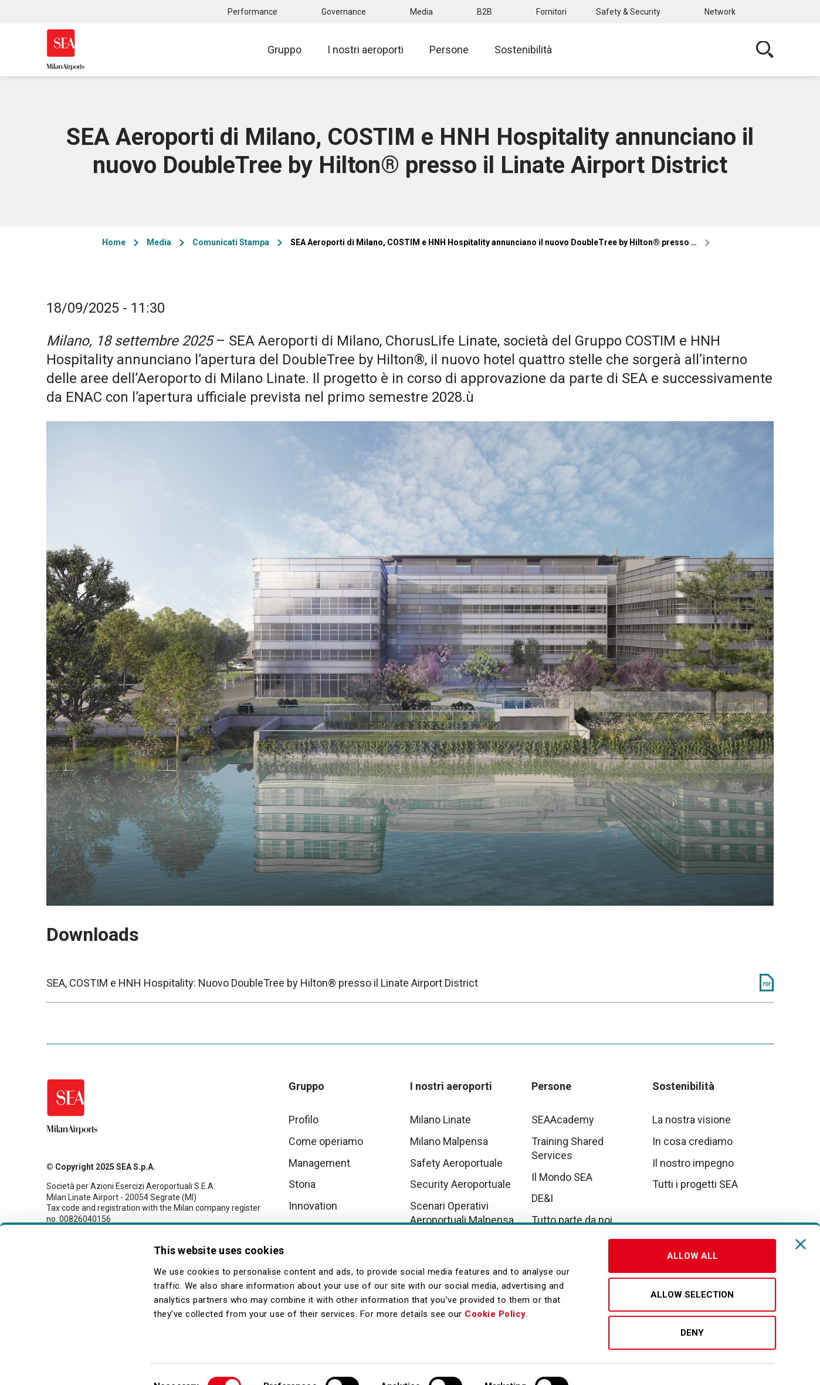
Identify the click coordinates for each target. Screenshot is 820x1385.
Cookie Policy (495, 1286)
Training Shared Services (567, 1148)
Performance (252, 11)
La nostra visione (691, 1119)
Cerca (765, 50)
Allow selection (692, 1267)
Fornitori (551, 11)
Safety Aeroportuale (456, 1163)
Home (114, 242)
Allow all (692, 1228)
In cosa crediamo (692, 1141)
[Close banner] (800, 1216)
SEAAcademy (562, 1119)
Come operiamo (326, 1141)
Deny (692, 1305)
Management (319, 1163)
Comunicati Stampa (230, 242)
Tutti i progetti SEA (695, 1184)
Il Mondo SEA (561, 1177)
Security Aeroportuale (460, 1184)
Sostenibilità (523, 49)
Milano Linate (440, 1119)
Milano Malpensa (449, 1141)
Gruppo (284, 49)
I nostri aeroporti (365, 49)
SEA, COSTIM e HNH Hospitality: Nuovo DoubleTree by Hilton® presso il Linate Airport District (262, 983)
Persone (449, 49)
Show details (617, 1362)
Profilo (303, 1119)
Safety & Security (628, 11)
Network (720, 11)
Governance (343, 11)
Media (421, 11)
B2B (484, 11)
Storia (302, 1184)
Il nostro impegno (693, 1163)
